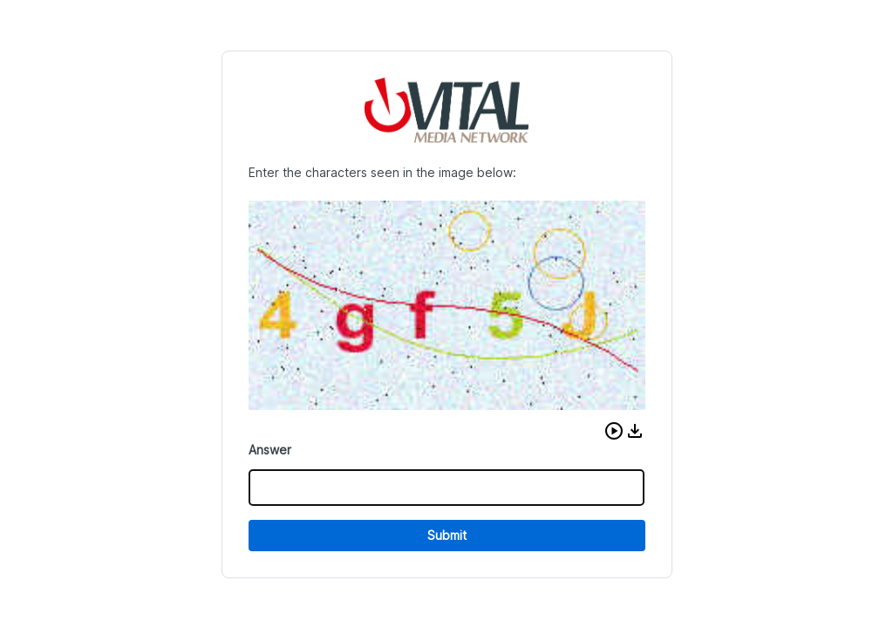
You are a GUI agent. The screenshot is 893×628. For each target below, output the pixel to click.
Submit (447, 535)
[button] (613, 430)
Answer (270, 449)
